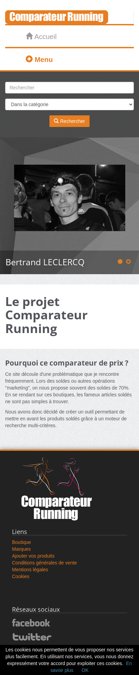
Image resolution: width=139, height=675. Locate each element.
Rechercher (69, 121)
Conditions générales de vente (44, 562)
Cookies (21, 576)
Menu (39, 59)
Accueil (41, 36)
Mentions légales (30, 569)
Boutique (21, 542)
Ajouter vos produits (33, 556)
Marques (21, 549)
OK (85, 670)
